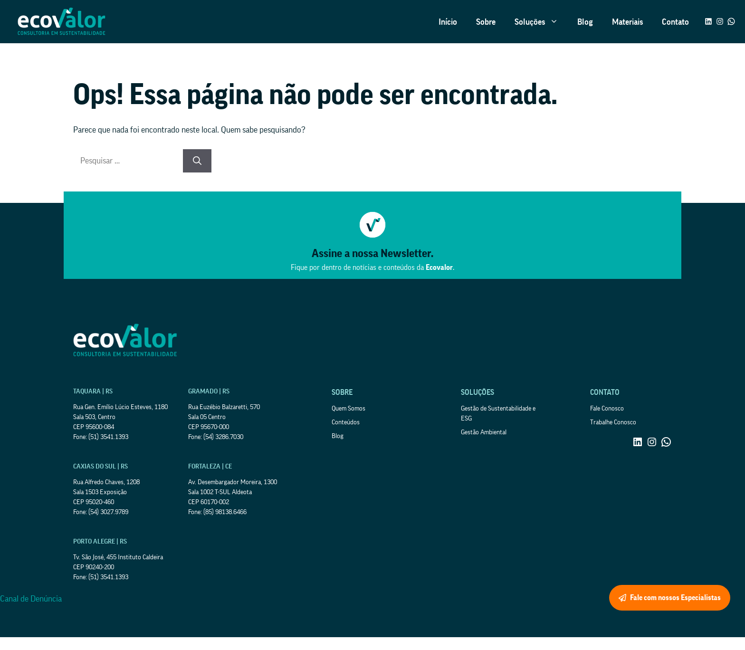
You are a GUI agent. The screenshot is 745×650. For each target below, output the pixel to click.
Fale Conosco (607, 408)
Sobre (486, 22)
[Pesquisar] (197, 160)
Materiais (627, 22)
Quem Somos (348, 408)
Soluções (541, 22)
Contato (675, 22)
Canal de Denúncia (31, 598)
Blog (585, 22)
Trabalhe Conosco (613, 422)
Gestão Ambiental (483, 432)
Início (448, 22)
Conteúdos (346, 422)
